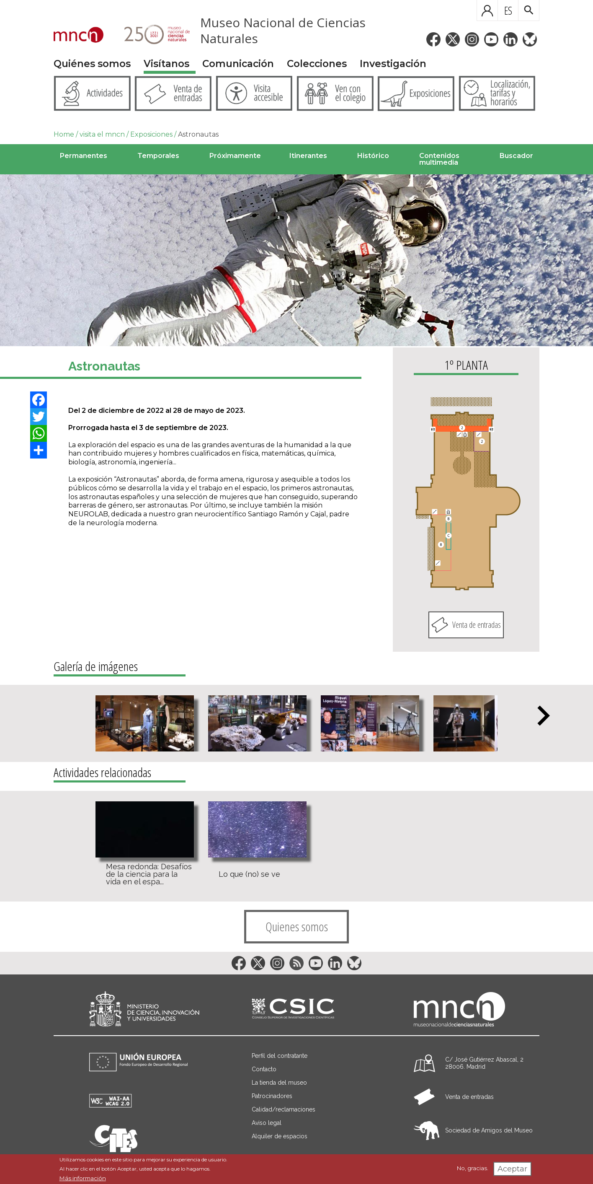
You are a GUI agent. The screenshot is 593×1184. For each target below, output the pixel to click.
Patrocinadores (272, 1096)
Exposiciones (151, 134)
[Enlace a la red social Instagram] (472, 39)
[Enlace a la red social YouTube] (491, 39)
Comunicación (238, 64)
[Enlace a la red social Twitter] (453, 39)
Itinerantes (308, 156)
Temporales (158, 156)
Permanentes (83, 156)
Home (64, 134)
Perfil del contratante (279, 1056)
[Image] (296, 260)
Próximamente (235, 156)
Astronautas (198, 134)
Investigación (393, 64)
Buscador (516, 156)
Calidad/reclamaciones (283, 1109)
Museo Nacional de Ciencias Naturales (283, 30)
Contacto (264, 1069)
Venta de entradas (476, 624)
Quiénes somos (92, 64)
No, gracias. (472, 1168)
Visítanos (166, 64)
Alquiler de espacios (279, 1136)
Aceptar (512, 1169)
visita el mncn (102, 134)
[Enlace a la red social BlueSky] (530, 39)
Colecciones (317, 64)
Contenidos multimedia (439, 159)
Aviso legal (266, 1123)
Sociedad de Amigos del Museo (489, 1130)
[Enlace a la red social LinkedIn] (510, 39)
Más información (82, 1178)
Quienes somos (297, 926)
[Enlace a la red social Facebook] (433, 39)
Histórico (373, 156)
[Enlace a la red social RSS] (296, 963)
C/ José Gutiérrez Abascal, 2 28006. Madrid (484, 1063)
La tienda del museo (279, 1083)
